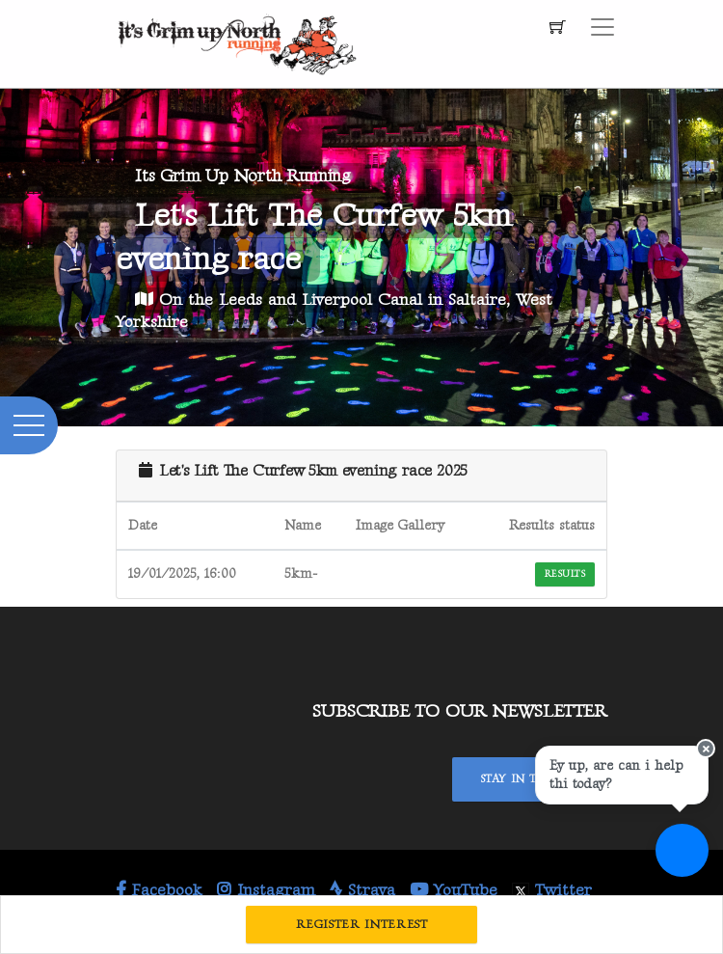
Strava (362, 890)
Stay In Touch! (529, 779)
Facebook (159, 890)
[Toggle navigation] (602, 27)
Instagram (266, 890)
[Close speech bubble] (705, 748)
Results (565, 574)
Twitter (552, 890)
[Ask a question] (682, 850)
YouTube (453, 890)
